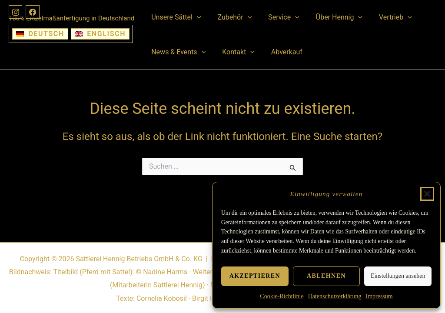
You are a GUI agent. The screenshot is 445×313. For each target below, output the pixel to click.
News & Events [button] (177, 52)
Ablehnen (326, 276)
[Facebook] (33, 12)
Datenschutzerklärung (335, 296)
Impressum (378, 296)
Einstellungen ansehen (398, 276)
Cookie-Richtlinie (281, 296)
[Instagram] (16, 12)
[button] (427, 194)
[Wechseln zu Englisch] (100, 34)
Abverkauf (280, 52)
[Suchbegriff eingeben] (222, 166)
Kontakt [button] (234, 52)
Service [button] (277, 17)
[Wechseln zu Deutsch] (40, 34)
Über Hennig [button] (330, 17)
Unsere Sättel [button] (174, 17)
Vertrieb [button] (383, 17)
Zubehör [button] (231, 17)
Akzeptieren (254, 276)
